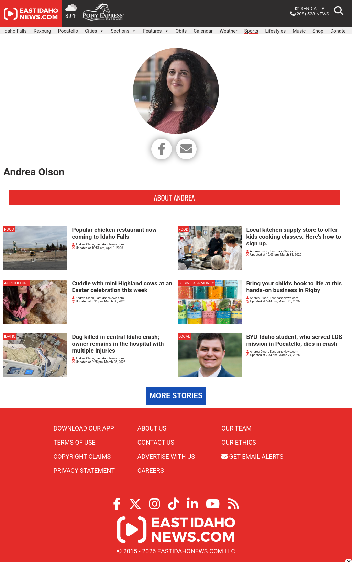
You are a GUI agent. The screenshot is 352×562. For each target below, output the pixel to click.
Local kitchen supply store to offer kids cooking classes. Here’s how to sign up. (293, 237)
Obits (181, 31)
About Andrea (174, 197)
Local (184, 336)
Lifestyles (275, 31)
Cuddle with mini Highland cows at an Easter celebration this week (122, 287)
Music (299, 31)
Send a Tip (309, 8)
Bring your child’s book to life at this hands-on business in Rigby (294, 287)
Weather (229, 31)
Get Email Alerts (252, 456)
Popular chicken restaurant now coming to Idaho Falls (114, 233)
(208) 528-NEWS (309, 13)
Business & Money (196, 283)
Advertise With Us (166, 456)
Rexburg (42, 31)
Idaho (10, 336)
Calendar (203, 31)
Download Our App (84, 428)
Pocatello (68, 31)
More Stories (176, 396)
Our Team (236, 428)
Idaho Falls (15, 31)
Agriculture (16, 283)
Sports (251, 31)
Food (9, 229)
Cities (94, 29)
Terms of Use (75, 442)
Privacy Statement (84, 470)
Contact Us (156, 442)
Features (155, 29)
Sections (123, 29)
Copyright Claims (82, 456)
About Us (152, 428)
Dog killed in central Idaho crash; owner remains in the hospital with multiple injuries (118, 344)
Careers (151, 470)
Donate (338, 31)
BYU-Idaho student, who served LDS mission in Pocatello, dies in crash (294, 340)
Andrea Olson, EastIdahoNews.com (98, 244)
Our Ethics (238, 442)
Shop (317, 31)
